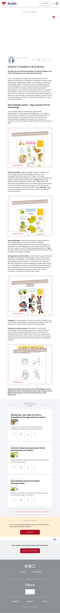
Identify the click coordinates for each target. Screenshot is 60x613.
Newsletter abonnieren (30, 551)
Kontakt (23, 572)
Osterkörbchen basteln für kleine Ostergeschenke (25, 482)
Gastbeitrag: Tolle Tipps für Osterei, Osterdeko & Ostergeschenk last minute (28, 416)
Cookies (45, 601)
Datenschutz (15, 601)
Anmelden (30, 532)
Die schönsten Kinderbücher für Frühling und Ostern (30, 512)
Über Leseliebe (37, 572)
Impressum (30, 601)
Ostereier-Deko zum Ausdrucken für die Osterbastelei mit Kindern (28, 449)
